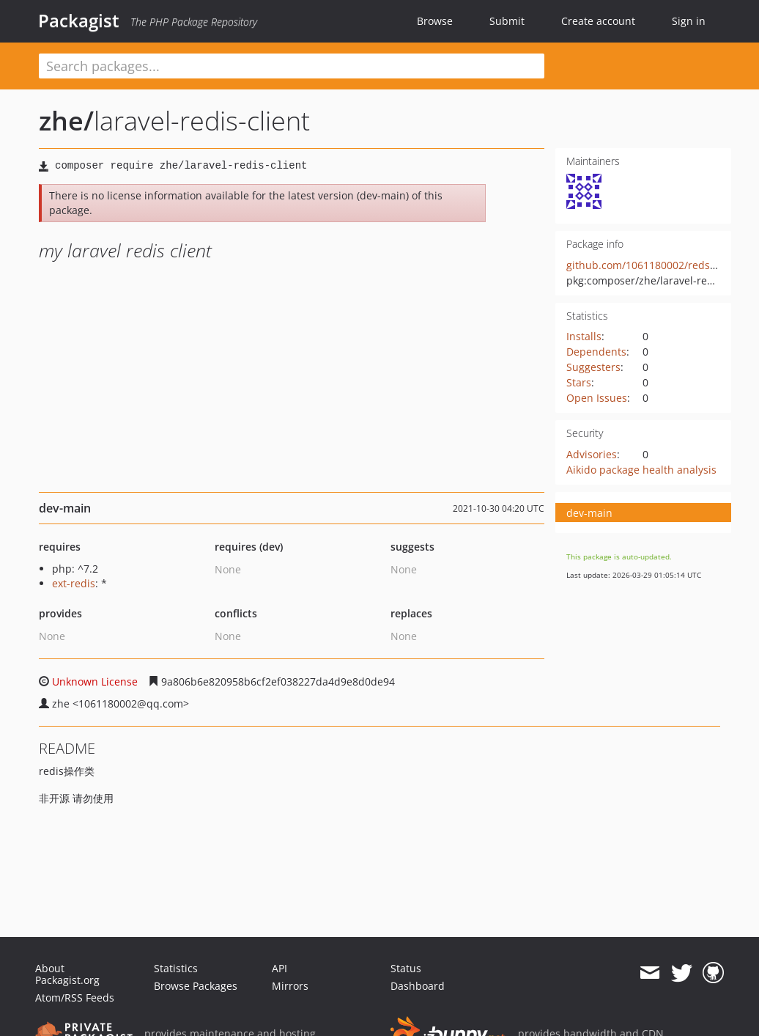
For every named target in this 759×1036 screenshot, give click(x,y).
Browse (435, 21)
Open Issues (596, 398)
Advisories (591, 454)
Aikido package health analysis (641, 470)
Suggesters (593, 367)
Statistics (176, 968)
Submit (507, 21)
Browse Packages (195, 986)
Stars (578, 382)
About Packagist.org (67, 974)
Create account (598, 21)
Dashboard (417, 986)
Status (405, 968)
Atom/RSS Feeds (74, 997)
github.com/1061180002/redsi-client (655, 265)
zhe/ (66, 121)
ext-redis (73, 583)
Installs (583, 336)
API (279, 968)
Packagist (78, 20)
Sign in (689, 21)
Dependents (596, 352)
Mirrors (290, 986)
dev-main (589, 513)
